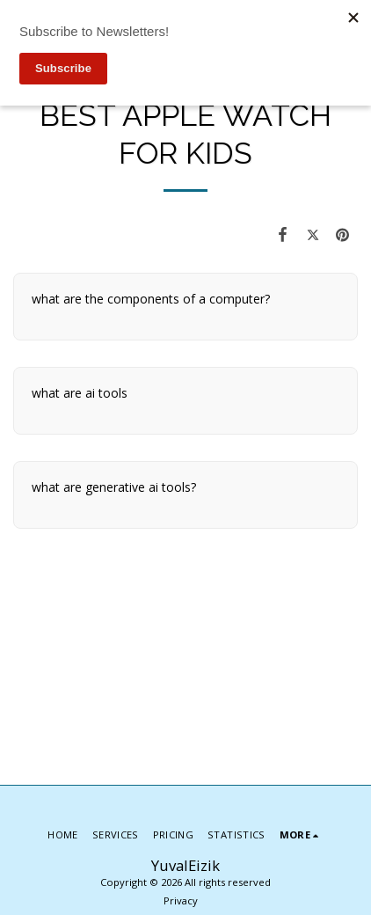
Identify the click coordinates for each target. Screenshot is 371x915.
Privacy (181, 900)
